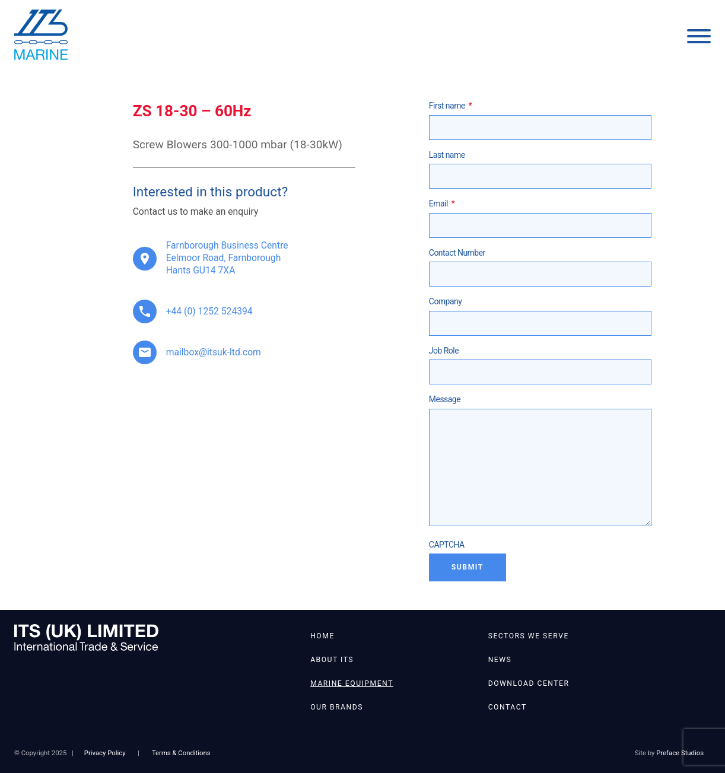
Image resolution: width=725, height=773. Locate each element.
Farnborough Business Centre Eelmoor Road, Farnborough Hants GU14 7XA (227, 258)
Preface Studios (680, 753)
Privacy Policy (105, 753)
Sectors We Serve (528, 636)
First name (450, 105)
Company (445, 301)
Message (444, 399)
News (500, 660)
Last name (447, 155)
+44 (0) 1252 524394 (209, 311)
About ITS (332, 660)
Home (322, 636)
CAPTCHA (447, 544)
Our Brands (336, 707)
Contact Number (457, 252)
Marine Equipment (351, 683)
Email (442, 203)
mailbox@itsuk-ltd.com (213, 352)
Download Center (529, 683)
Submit (467, 567)
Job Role (444, 350)
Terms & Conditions (181, 753)
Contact (507, 707)
